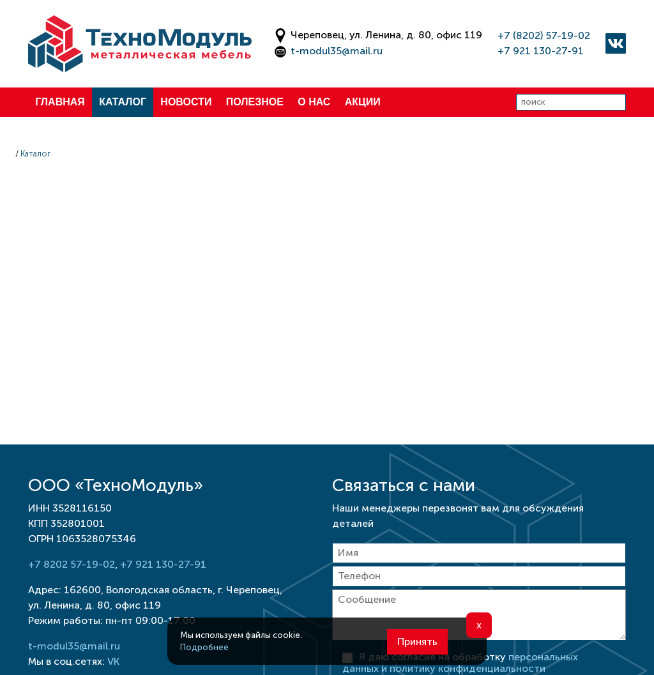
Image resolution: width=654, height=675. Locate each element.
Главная (60, 101)
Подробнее (204, 647)
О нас (314, 101)
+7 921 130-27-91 (541, 51)
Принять (417, 641)
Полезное (255, 101)
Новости (185, 101)
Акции (363, 101)
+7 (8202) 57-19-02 (544, 35)
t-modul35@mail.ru (337, 51)
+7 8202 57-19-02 (71, 564)
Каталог (122, 101)
